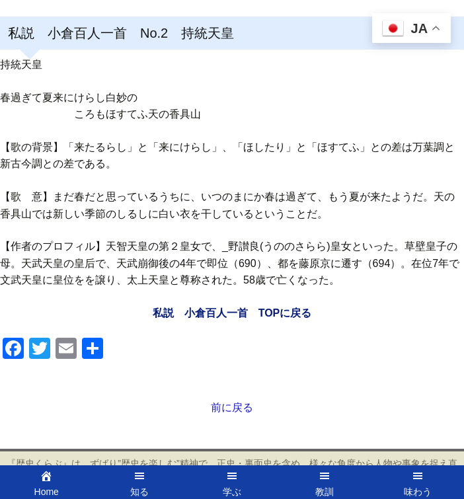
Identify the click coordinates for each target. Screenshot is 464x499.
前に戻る (232, 407)
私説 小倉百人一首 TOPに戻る (232, 313)
